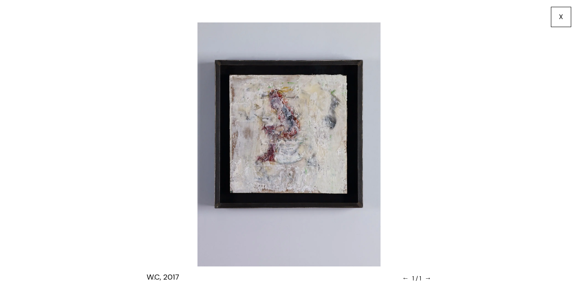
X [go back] (561, 16)
